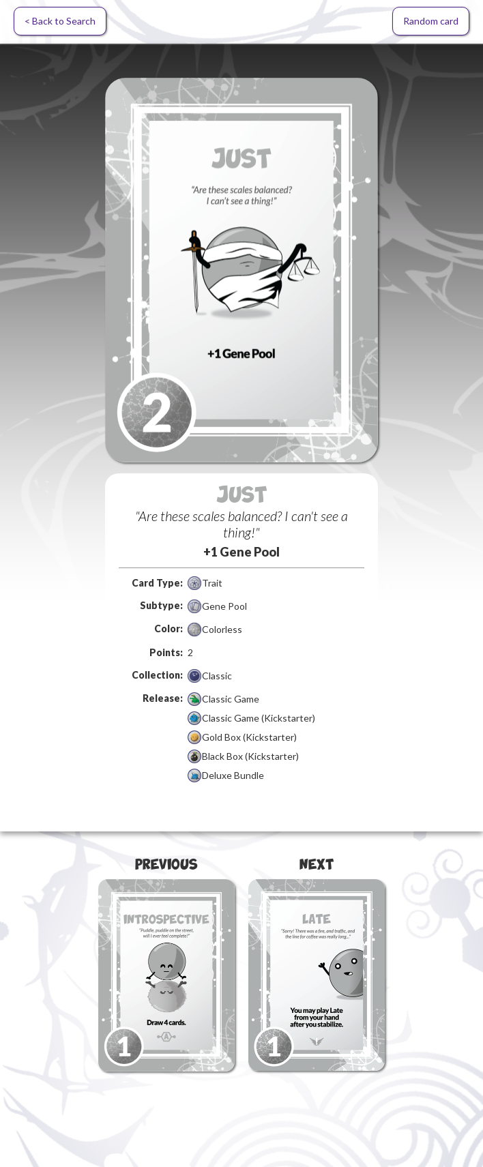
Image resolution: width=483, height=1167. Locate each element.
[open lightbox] (241, 270)
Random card (430, 21)
